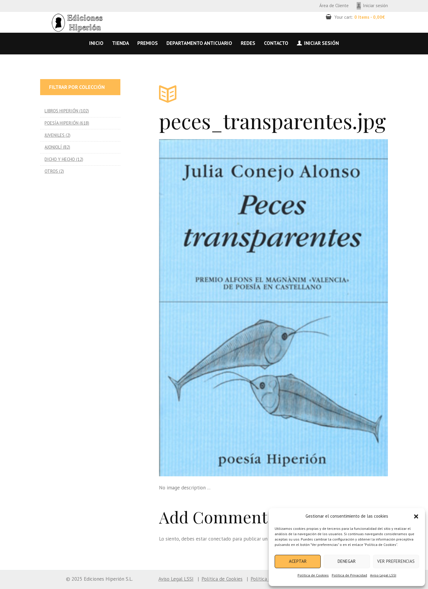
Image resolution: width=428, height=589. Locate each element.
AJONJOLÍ (53, 147)
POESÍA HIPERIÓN (61, 123)
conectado (219, 538)
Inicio (96, 43)
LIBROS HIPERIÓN (61, 111)
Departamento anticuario (199, 43)
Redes (248, 43)
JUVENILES (54, 135)
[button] (416, 516)
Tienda (120, 43)
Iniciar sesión (375, 5)
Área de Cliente (334, 5)
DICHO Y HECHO (60, 159)
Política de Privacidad (349, 575)
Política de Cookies (313, 575)
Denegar (347, 561)
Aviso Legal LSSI (383, 575)
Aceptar (298, 561)
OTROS (51, 171)
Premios (147, 43)
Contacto (276, 43)
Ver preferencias (396, 561)
